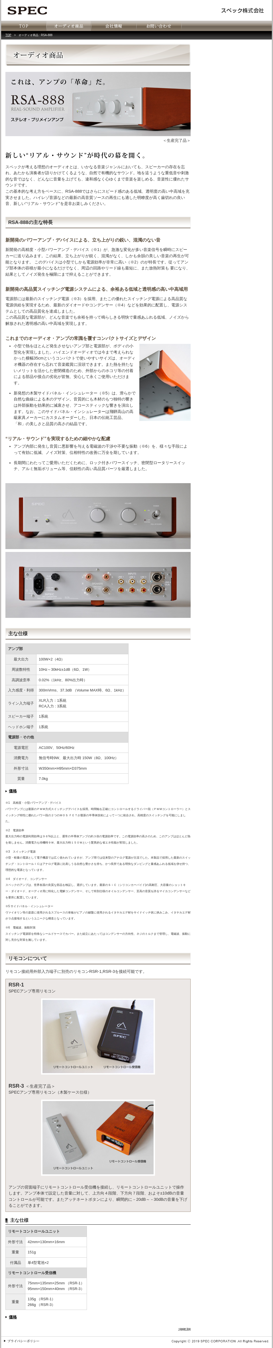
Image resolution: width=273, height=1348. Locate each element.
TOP (8, 35)
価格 (13, 791)
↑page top (184, 1328)
